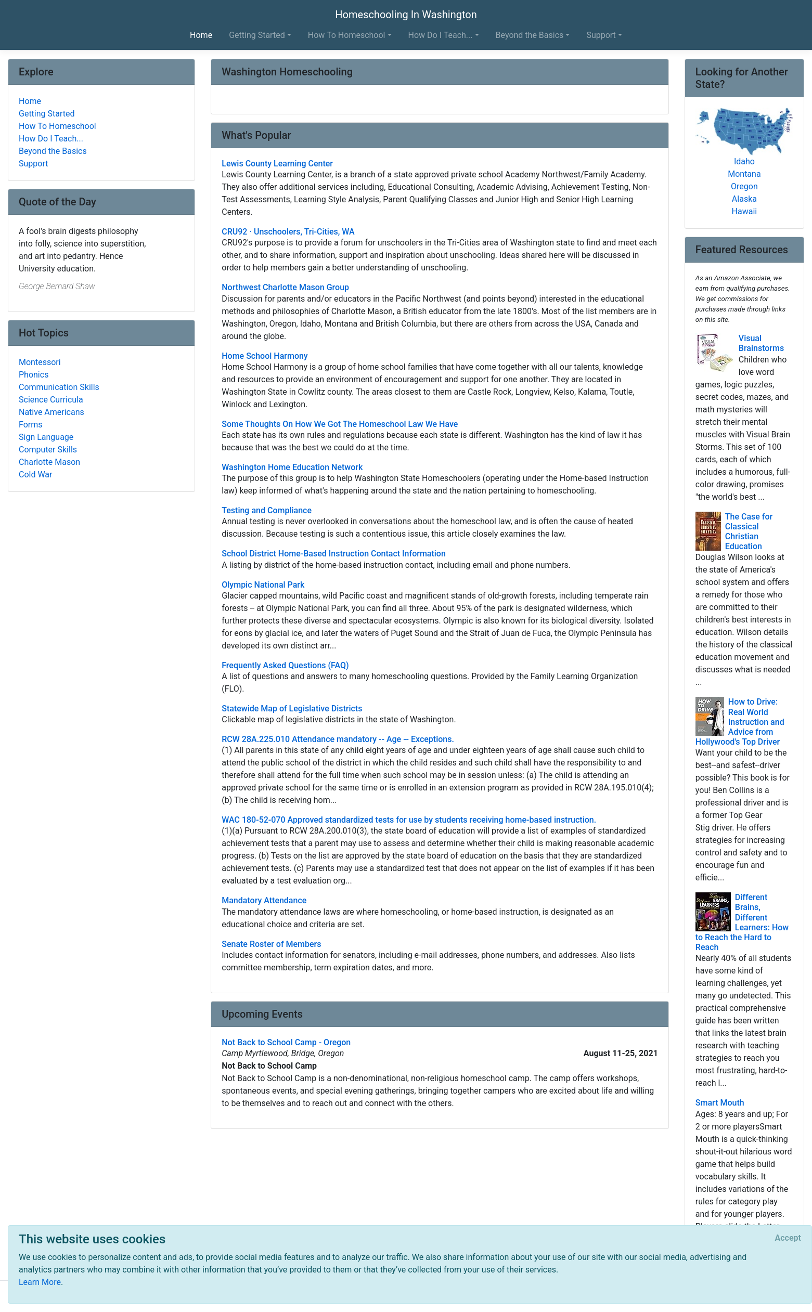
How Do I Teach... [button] (440, 35)
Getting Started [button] (257, 35)
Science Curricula (51, 400)
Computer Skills (48, 449)
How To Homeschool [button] (346, 35)
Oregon (744, 186)
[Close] (788, 1238)
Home (201, 35)
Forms (31, 425)
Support (33, 163)
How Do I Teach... (51, 139)
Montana (744, 174)
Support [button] (600, 35)
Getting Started (47, 114)
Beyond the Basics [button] (530, 35)
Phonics (33, 375)
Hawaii (744, 211)
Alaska (744, 199)
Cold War (35, 474)
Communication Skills (59, 387)
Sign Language (46, 437)
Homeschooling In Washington (405, 14)
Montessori (40, 362)
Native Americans (51, 412)
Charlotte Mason (49, 462)
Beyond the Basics (53, 151)
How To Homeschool (57, 126)
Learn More (40, 1282)
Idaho (744, 161)
